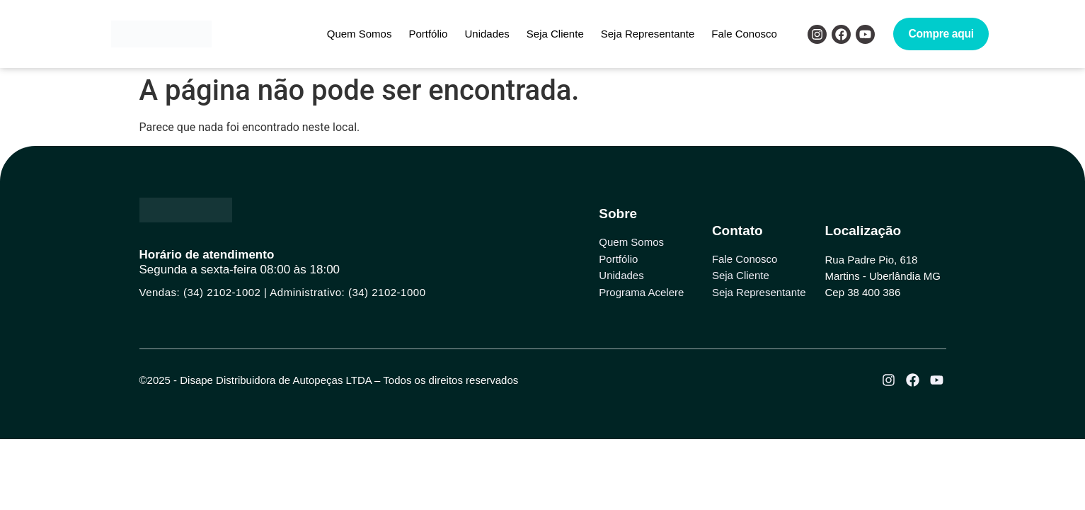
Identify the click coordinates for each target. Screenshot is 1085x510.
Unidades (486, 34)
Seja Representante (648, 34)
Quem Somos (359, 34)
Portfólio (427, 34)
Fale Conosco (744, 34)
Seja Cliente (555, 34)
